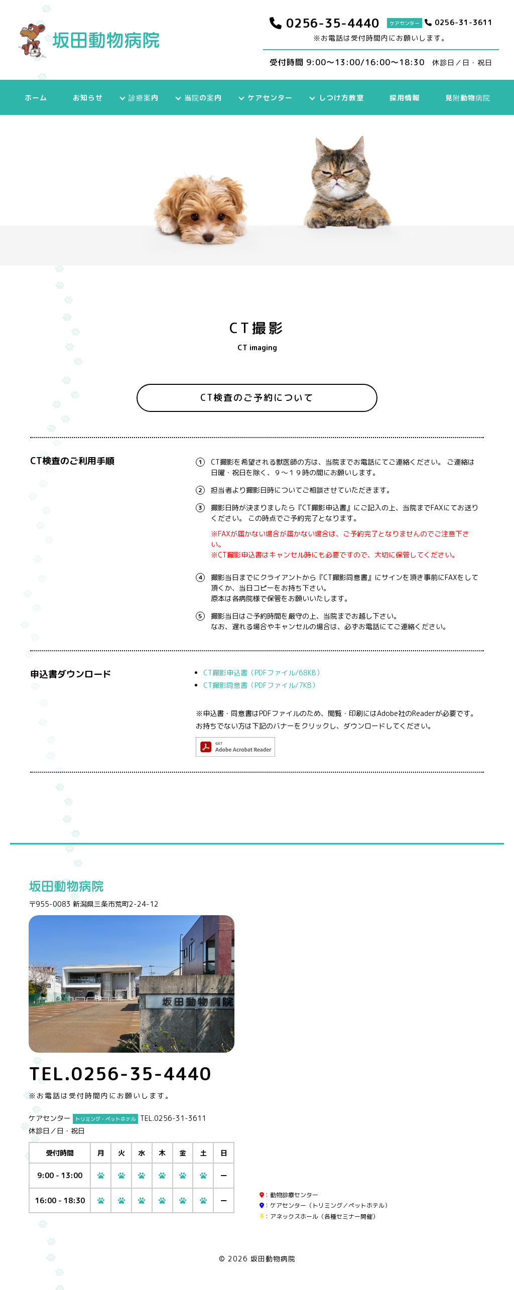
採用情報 (403, 97)
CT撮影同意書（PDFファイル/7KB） (261, 685)
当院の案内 (203, 97)
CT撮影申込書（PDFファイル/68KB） (263, 672)
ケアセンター (269, 97)
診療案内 (144, 97)
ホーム (37, 97)
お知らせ (89, 97)
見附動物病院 (465, 97)
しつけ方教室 (339, 97)
